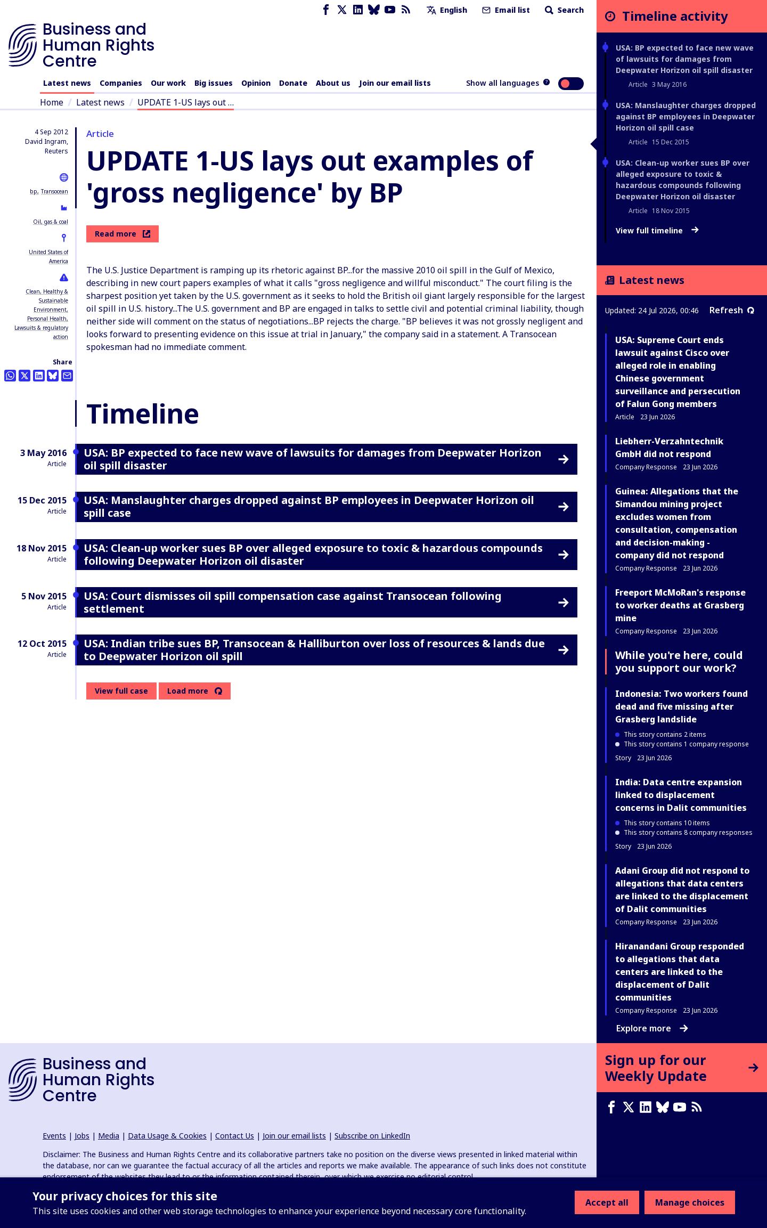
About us (333, 83)
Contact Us (234, 1136)
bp (33, 191)
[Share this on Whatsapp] (10, 375)
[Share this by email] (67, 375)
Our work (168, 83)
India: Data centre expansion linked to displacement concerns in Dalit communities (681, 795)
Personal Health (47, 318)
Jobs (82, 1136)
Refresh (731, 310)
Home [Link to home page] (51, 102)
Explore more (652, 1028)
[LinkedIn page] (358, 9)
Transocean (54, 191)
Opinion (256, 83)
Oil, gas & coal (50, 221)
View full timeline (657, 230)
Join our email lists (395, 83)
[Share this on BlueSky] (53, 375)
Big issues (213, 83)
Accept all (607, 1202)
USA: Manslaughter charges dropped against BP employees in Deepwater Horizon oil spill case (686, 116)
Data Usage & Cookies (167, 1136)
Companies (121, 83)
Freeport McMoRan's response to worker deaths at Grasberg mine (680, 605)
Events (54, 1136)
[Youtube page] (390, 9)
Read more (122, 234)
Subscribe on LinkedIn (372, 1136)
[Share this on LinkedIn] (39, 375)
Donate (293, 83)
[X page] (342, 9)
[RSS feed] (405, 9)
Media (108, 1136)
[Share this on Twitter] (24, 375)
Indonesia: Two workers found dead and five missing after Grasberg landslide (681, 706)
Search (563, 10)
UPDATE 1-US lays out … (185, 102)
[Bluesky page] (374, 9)
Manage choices (689, 1202)
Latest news (67, 83)
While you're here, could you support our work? (679, 661)
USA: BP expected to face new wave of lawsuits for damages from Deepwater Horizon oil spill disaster (685, 59)
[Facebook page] (326, 9)
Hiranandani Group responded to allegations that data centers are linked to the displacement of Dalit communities (679, 971)
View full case (121, 691)
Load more (187, 691)
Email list (505, 10)
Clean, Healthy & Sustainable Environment (47, 300)
